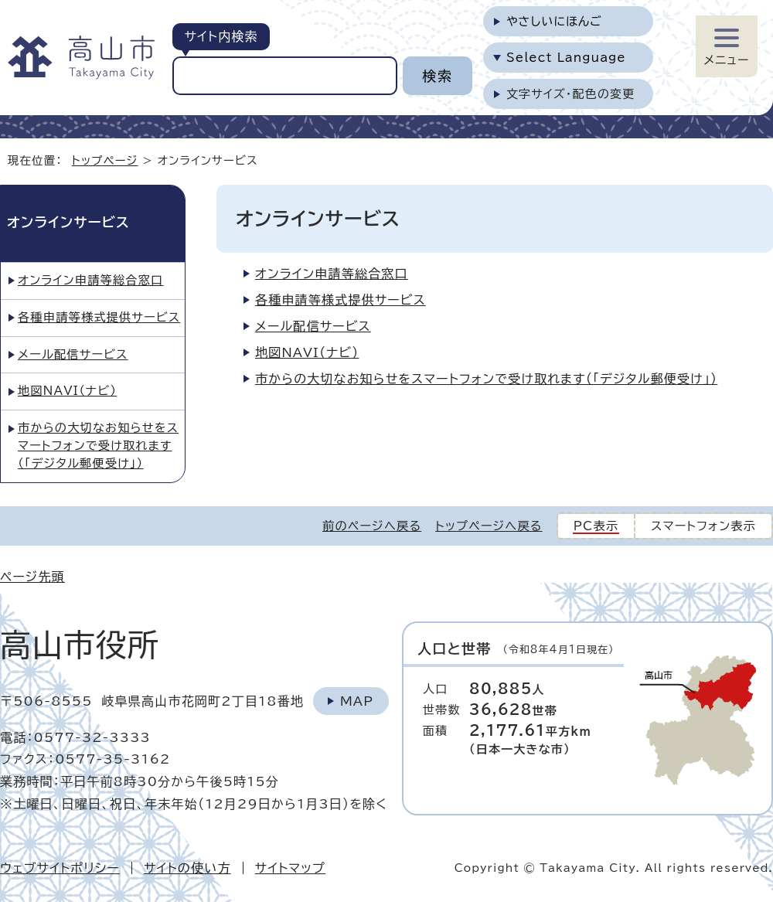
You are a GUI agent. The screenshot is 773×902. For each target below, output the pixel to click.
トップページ (105, 160)
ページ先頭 (32, 576)
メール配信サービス (313, 326)
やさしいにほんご (554, 21)
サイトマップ (290, 868)
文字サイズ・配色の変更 (570, 94)
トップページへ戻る (488, 526)
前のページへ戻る (371, 526)
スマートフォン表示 (703, 526)
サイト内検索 (220, 36)
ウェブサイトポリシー (60, 868)
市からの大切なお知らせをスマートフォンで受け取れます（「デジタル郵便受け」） (486, 379)
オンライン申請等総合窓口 (331, 273)
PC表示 (596, 526)
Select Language (566, 57)
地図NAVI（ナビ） (307, 352)
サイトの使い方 (187, 868)
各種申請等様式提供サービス (340, 300)
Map (356, 701)
